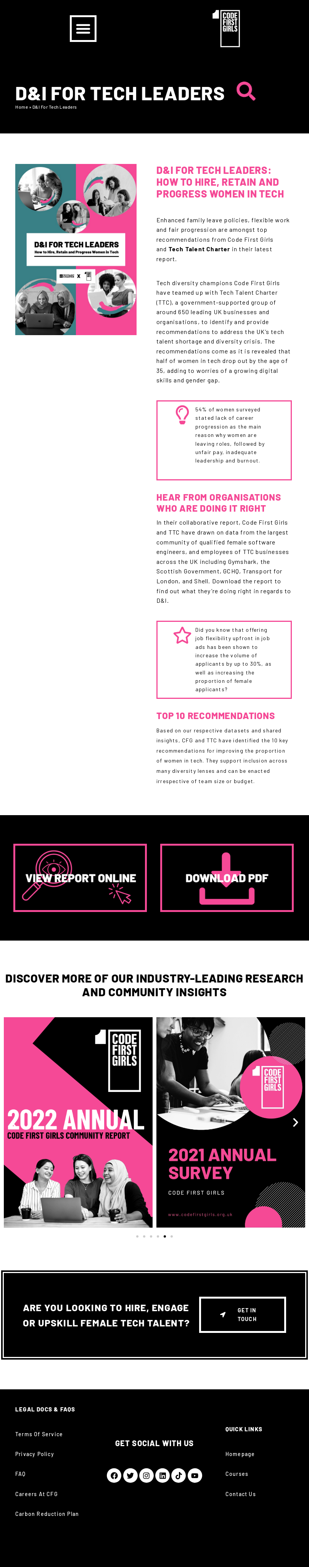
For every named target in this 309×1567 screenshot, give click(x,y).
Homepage (240, 1454)
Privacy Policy (34, 1454)
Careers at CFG (36, 1494)
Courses (236, 1474)
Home (21, 106)
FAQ (20, 1474)
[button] (83, 28)
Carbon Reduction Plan (47, 1514)
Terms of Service (39, 1434)
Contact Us (240, 1494)
